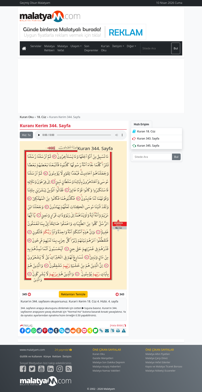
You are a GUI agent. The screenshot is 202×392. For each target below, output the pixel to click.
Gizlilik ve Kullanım (31, 356)
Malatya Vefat (62, 48)
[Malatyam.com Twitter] (32, 368)
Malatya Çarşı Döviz (156, 358)
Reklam (56, 356)
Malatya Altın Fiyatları (157, 354)
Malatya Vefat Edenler (157, 362)
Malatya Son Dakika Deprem (109, 362)
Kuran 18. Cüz (143, 131)
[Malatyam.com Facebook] (23, 368)
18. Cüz (41, 117)
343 (120, 294)
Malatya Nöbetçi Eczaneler (160, 370)
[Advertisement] (101, 86)
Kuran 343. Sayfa (145, 138)
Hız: (26, 135)
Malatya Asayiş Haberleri (107, 366)
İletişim (66, 356)
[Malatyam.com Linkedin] (50, 368)
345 (26, 294)
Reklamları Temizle (73, 294)
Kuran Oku (27, 117)
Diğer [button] (130, 46)
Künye (47, 356)
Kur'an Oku (105, 48)
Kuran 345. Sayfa (145, 145)
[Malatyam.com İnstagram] (60, 368)
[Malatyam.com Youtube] (41, 368)
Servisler (35, 46)
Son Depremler (91, 48)
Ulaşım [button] (74, 46)
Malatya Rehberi (49, 48)
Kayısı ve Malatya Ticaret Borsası (163, 366)
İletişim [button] (117, 46)
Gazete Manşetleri (103, 358)
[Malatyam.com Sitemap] (69, 368)
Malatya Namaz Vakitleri (106, 370)
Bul (176, 48)
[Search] (155, 48)
